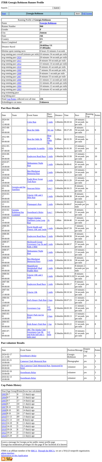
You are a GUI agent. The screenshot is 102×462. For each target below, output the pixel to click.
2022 (4, 433)
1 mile (50, 122)
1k (48, 220)
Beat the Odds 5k (34, 139)
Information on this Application (14, 455)
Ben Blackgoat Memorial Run (33, 172)
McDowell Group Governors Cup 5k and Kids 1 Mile (37, 244)
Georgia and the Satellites (19, 188)
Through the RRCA (46, 451)
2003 (19, 89)
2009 (19, 70)
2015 (19, 61)
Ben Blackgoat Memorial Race (34, 260)
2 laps (49, 300)
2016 (4, 426)
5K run (50, 130)
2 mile (50, 172)
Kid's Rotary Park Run (37, 300)
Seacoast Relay (33, 188)
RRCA (34, 451)
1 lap (49, 324)
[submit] (56, 8)
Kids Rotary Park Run (36, 324)
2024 (19, 57)
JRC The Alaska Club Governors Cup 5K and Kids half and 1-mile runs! (36, 333)
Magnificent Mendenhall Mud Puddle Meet (34, 268)
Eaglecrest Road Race (36, 156)
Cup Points (11, 99)
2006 (19, 80)
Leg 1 (49, 188)
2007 (19, 76)
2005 (19, 83)
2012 (19, 64)
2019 (4, 429)
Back (78, 14)
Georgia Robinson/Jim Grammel (18, 212)
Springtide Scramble (36, 148)
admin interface (7, 453)
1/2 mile (49, 308)
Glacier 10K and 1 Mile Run (35, 196)
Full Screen (87, 13)
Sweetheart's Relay (35, 212)
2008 (19, 73)
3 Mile (50, 148)
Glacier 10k (32, 292)
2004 (19, 86)
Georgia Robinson (48, 23)
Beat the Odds (33, 130)
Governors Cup (33, 308)
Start (4, 13)
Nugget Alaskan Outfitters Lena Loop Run (36, 220)
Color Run (31, 122)
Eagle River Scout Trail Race (35, 180)
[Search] (30, 8)
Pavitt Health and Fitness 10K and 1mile (36, 228)
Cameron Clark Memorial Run (33, 361)
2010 (19, 67)
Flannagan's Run (34, 204)
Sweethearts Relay (28, 372)
